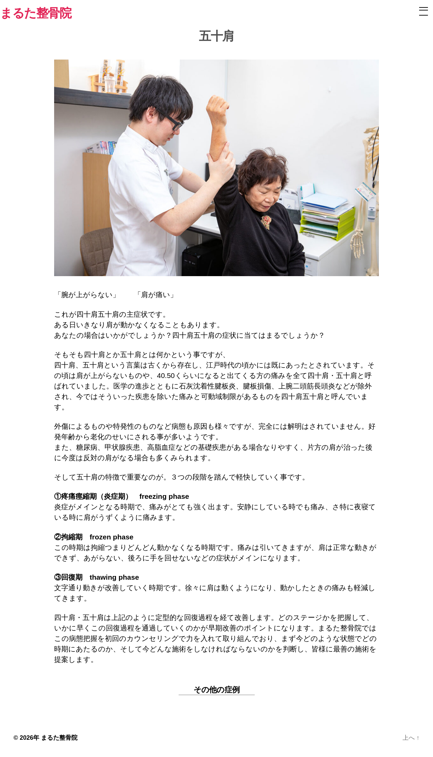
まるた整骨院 (59, 737)
